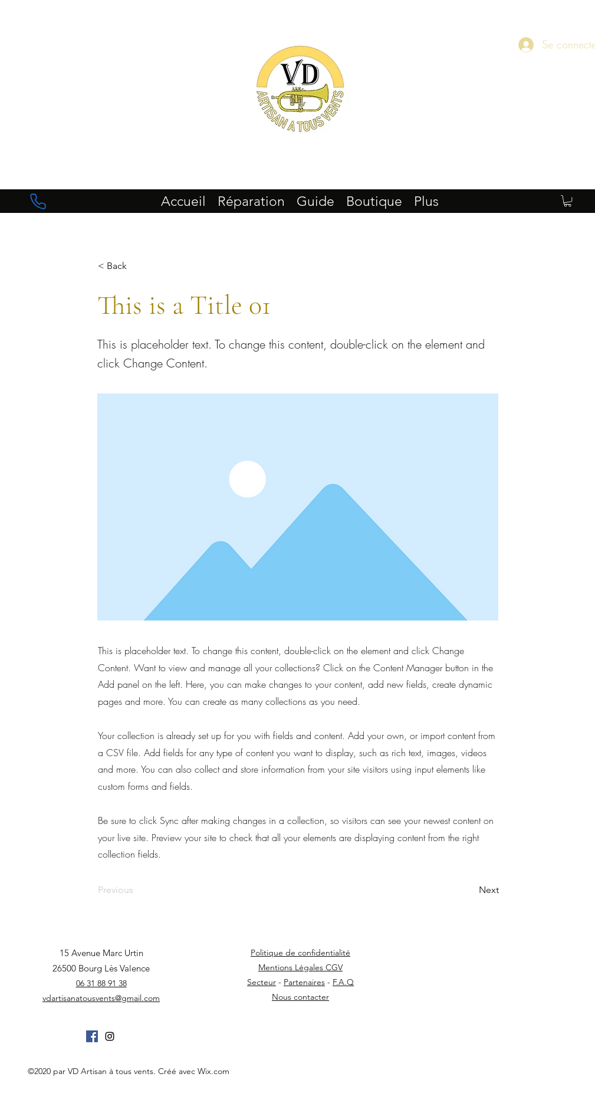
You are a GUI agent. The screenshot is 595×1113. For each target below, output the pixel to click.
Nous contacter (300, 996)
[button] (567, 200)
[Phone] (38, 201)
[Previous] (137, 890)
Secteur (261, 982)
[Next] (469, 890)
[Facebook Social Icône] (92, 1036)
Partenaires (304, 982)
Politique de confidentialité (300, 952)
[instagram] (110, 1036)
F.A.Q (343, 982)
